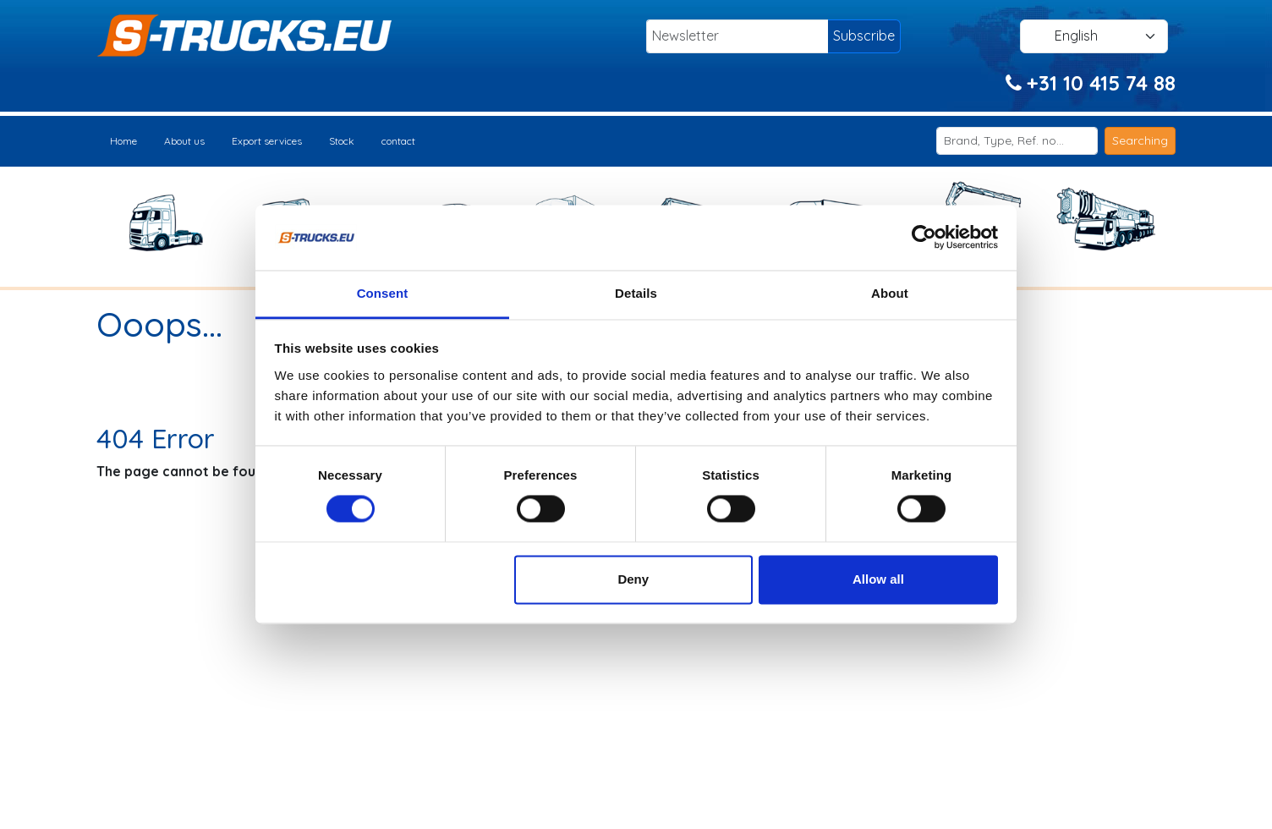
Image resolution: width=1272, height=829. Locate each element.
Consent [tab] (382, 293)
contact (398, 141)
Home (123, 141)
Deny (633, 579)
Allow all (878, 579)
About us (184, 141)
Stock (341, 141)
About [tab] (889, 293)
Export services (267, 141)
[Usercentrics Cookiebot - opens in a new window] (924, 237)
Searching (1140, 140)
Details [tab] (636, 293)
